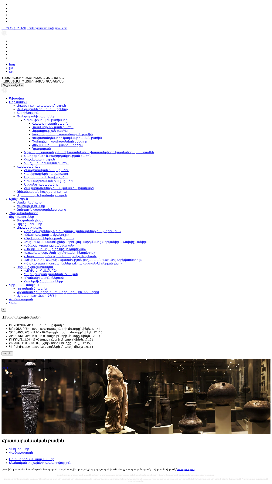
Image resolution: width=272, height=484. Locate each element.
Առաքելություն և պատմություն (41, 105)
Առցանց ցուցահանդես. (35, 267)
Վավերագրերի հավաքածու (46, 173)
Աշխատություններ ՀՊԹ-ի (37, 295)
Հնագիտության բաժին (50, 123)
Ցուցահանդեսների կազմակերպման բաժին (67, 137)
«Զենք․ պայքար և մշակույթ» (46, 234)
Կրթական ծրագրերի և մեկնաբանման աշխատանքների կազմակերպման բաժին (89, 152)
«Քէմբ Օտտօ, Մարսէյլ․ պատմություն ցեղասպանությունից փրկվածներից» (83, 259)
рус (11, 67)
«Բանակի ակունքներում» (44, 277)
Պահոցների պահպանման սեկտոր (59, 141)
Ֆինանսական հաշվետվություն (42, 191)
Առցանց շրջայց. (29, 227)
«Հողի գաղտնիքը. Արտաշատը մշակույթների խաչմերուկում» (72, 231)
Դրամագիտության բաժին (52, 127)
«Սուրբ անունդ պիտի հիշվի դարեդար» (55, 249)
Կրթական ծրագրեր (32, 288)
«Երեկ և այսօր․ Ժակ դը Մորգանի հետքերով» (59, 252)
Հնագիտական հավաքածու (46, 170)
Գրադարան (41, 148)
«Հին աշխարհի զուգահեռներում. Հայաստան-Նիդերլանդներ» (73, 263)
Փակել (7, 353)
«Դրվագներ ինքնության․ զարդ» (49, 238)
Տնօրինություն (28, 112)
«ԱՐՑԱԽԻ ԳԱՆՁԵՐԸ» (40, 270)
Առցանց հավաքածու (41, 184)
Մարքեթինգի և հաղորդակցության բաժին (57, 155)
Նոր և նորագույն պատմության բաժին (62, 134)
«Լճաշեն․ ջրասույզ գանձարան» (49, 245)
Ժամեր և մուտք (29, 202)
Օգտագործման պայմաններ (31, 459)
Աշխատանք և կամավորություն (42, 195)
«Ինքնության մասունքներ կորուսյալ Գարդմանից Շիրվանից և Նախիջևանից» (85, 242)
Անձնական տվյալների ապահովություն (40, 462)
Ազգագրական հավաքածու (46, 177)
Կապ (13, 302)
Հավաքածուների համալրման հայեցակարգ (59, 188)
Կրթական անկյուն (24, 285)
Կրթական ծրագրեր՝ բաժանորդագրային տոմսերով (58, 292)
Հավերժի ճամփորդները (43, 281)
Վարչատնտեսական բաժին (46, 163)
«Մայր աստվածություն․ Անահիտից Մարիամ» (60, 256)
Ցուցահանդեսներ (31, 220)
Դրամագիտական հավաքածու (49, 181)
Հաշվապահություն (39, 159)
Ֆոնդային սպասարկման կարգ (41, 209)
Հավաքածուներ (29, 166)
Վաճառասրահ (21, 299)
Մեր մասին (18, 102)
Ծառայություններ (31, 206)
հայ (12, 64)
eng (11, 71)
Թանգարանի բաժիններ (36, 116)
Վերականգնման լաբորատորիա (57, 145)
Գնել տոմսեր (19, 449)
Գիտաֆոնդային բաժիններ (45, 120)
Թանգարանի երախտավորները (42, 109)
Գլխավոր (16, 98)
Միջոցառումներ (29, 224)
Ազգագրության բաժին (50, 130)
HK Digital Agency (186, 469)
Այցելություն (18, 198)
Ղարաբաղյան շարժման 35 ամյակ (51, 274)
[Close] (4, 310)
